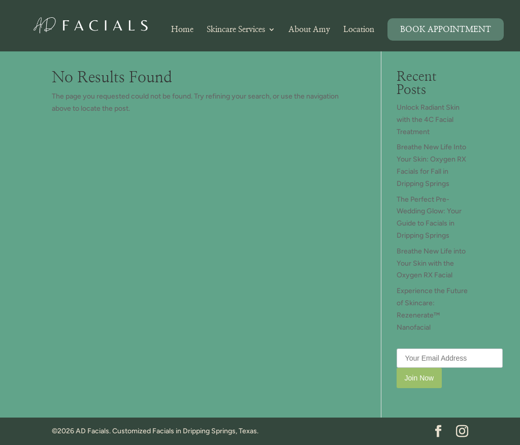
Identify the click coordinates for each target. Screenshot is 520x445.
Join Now (419, 378)
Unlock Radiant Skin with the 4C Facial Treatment (428, 119)
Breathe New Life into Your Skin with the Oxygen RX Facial (431, 263)
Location (358, 30)
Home (182, 30)
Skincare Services (236, 30)
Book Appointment (445, 29)
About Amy (309, 30)
